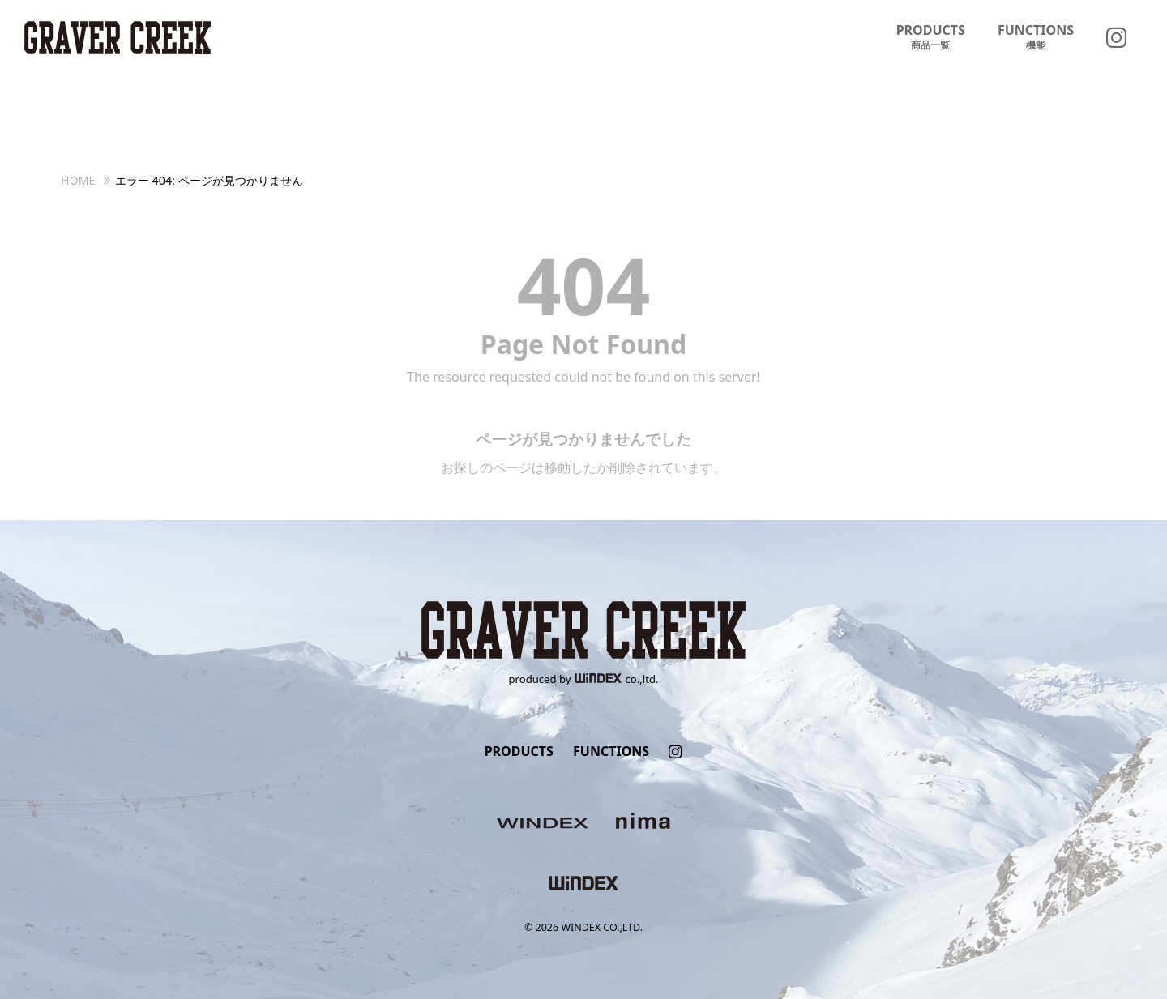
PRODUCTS (930, 37)
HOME (78, 180)
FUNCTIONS (1036, 37)
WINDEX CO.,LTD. (602, 927)
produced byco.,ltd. (584, 679)
